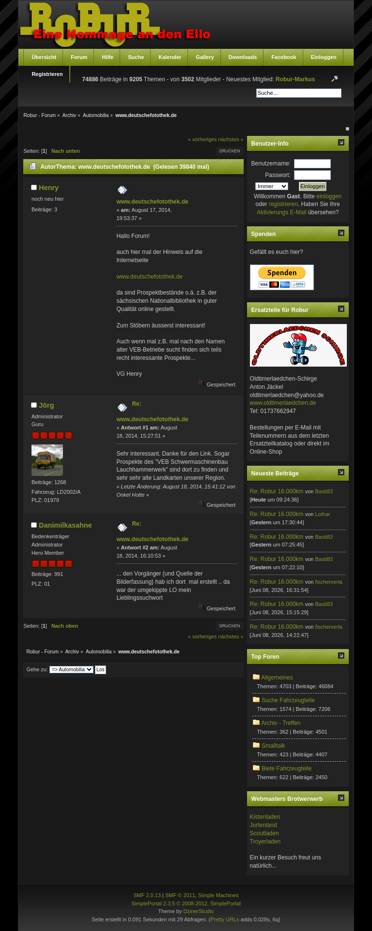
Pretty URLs (224, 919)
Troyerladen (265, 841)
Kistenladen (265, 816)
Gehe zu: (37, 669)
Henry (49, 188)
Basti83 (324, 491)
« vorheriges (202, 139)
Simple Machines (218, 895)
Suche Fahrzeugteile (288, 700)
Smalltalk (273, 745)
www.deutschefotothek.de (152, 201)
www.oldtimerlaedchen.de (283, 402)
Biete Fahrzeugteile (286, 768)
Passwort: (278, 175)
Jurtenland (263, 825)
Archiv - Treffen (280, 723)
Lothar (322, 514)
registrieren (283, 204)
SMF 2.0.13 (147, 895)
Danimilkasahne (65, 525)
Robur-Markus (295, 79)
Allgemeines (277, 677)
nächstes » (230, 139)
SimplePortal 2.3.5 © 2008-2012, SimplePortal (185, 903)
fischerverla (328, 582)
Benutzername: (271, 163)
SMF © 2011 (180, 895)
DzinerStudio (198, 911)
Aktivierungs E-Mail (282, 212)
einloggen (328, 196)
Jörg (46, 405)
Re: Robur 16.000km (277, 491)
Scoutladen (264, 833)
